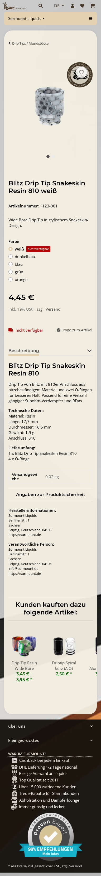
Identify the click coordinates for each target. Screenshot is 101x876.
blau (19, 264)
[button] (40, 6)
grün (19, 271)
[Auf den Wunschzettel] (81, 72)
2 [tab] (53, 156)
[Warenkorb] (92, 6)
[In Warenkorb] (12, 59)
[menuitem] (27, 18)
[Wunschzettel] (82, 6)
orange (21, 279)
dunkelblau (25, 256)
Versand (53, 309)
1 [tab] (48, 156)
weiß (32, 249)
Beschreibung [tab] (23, 350)
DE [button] (57, 6)
